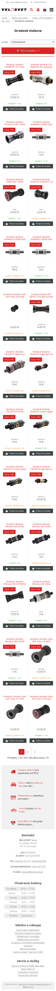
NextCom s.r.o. (28, 987)
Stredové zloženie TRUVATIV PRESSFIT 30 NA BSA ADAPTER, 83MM (41, 181)
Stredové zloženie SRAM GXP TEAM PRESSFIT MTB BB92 (14, 181)
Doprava (28, 945)
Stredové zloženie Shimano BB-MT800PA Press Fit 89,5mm (14, 584)
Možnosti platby (28, 949)
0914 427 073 (39, 866)
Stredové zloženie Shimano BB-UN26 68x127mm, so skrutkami (41, 584)
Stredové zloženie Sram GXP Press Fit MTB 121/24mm (14, 698)
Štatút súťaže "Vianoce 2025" (28, 952)
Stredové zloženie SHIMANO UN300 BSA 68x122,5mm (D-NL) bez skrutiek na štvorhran (41, 124)
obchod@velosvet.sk (19, 2)
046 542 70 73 (22, 861)
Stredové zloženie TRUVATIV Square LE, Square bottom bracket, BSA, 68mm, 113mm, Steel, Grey (14, 354)
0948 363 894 (40, 2)
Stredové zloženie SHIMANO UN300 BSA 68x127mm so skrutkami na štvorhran (41, 239)
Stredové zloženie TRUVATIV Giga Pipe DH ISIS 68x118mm (41, 354)
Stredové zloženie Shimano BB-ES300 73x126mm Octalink (41, 526)
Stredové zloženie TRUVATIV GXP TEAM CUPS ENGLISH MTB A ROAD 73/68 (15, 124)
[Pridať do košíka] (14, 109)
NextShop (22, 984)
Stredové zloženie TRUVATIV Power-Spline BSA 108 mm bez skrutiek (41, 411)
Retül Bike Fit (28, 969)
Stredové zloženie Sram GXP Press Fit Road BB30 (14, 296)
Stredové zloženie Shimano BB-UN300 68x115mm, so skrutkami (14, 641)
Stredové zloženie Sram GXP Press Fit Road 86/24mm (41, 698)
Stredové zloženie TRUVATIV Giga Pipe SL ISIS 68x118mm (41, 469)
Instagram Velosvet (28, 972)
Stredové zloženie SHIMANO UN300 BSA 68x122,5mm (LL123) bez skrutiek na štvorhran (15, 239)
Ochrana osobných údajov (28, 933)
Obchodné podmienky (28, 930)
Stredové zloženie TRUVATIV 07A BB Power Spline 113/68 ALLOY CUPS (15, 411)
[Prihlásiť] (38, 10)
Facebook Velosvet (28, 975)
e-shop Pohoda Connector (38, 984)
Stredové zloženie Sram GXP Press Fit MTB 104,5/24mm (41, 641)
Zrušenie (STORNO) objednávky (28, 942)
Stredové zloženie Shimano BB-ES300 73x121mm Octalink (14, 526)
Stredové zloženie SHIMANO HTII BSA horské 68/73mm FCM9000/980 (14, 67)
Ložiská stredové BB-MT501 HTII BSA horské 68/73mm (41, 296)
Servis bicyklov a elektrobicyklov (28, 966)
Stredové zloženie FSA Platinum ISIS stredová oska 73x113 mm (41, 67)
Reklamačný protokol (28, 939)
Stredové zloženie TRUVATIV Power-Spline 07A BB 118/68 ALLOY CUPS (14, 469)
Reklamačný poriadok (28, 936)
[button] (31, 10)
